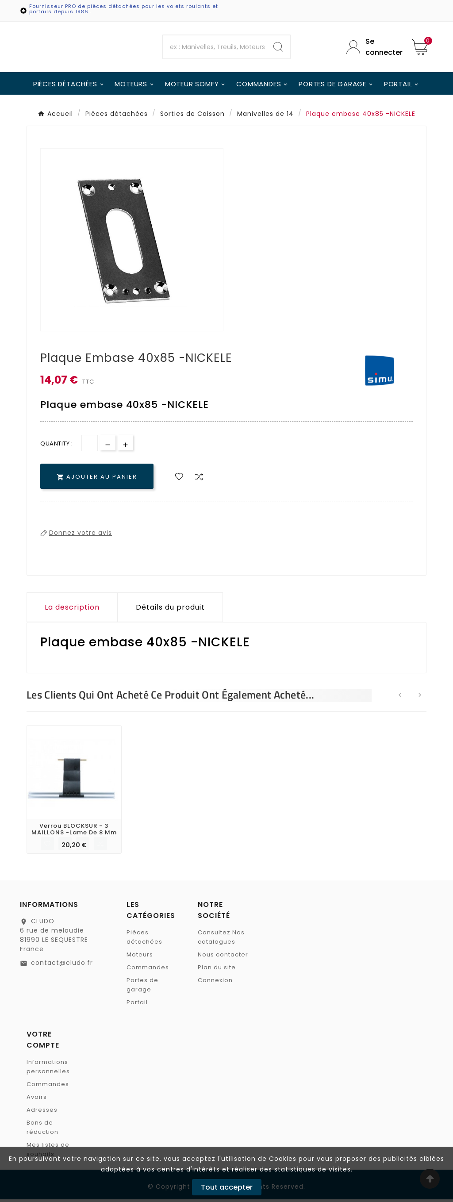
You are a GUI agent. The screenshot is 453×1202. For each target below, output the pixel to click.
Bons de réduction (42, 1130)
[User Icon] (372, 48)
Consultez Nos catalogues (221, 940)
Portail (137, 1005)
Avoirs (37, 1099)
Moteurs (140, 957)
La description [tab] (72, 610)
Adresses (42, 1112)
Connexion (215, 983)
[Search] (278, 48)
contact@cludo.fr (62, 965)
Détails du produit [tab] (170, 610)
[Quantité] (89, 446)
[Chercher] (214, 48)
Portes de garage (142, 987)
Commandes (148, 970)
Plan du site (217, 970)
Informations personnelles (48, 1069)
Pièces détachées (144, 940)
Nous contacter (223, 957)
